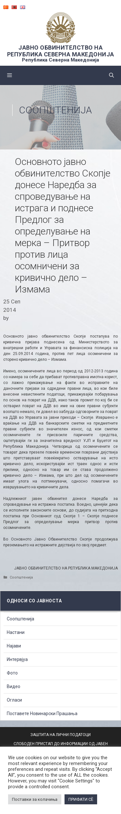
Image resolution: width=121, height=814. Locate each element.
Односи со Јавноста (34, 600)
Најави (14, 645)
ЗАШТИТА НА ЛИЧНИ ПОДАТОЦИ (60, 735)
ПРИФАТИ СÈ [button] (80, 799)
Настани (16, 632)
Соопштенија (55, 110)
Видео (13, 686)
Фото (12, 672)
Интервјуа (17, 659)
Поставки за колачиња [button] (34, 799)
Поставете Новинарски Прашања (42, 713)
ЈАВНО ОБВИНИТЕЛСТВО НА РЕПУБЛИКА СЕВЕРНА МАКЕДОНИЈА (60, 51)
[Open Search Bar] (111, 75)
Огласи (14, 700)
